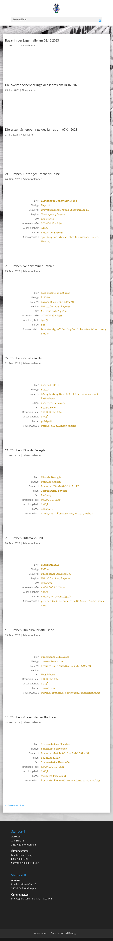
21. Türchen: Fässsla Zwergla (25, 450)
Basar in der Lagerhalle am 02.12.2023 (32, 40)
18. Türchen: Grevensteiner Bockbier (30, 717)
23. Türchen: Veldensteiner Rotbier (29, 266)
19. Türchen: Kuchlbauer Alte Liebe (29, 630)
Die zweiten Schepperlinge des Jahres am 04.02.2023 (42, 85)
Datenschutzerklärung (63, 933)
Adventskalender (32, 179)
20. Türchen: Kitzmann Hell (24, 538)
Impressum (40, 933)
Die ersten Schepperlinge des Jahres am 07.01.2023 (41, 129)
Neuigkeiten (28, 45)
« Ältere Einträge (14, 805)
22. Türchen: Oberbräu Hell (24, 358)
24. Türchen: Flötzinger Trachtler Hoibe (32, 174)
